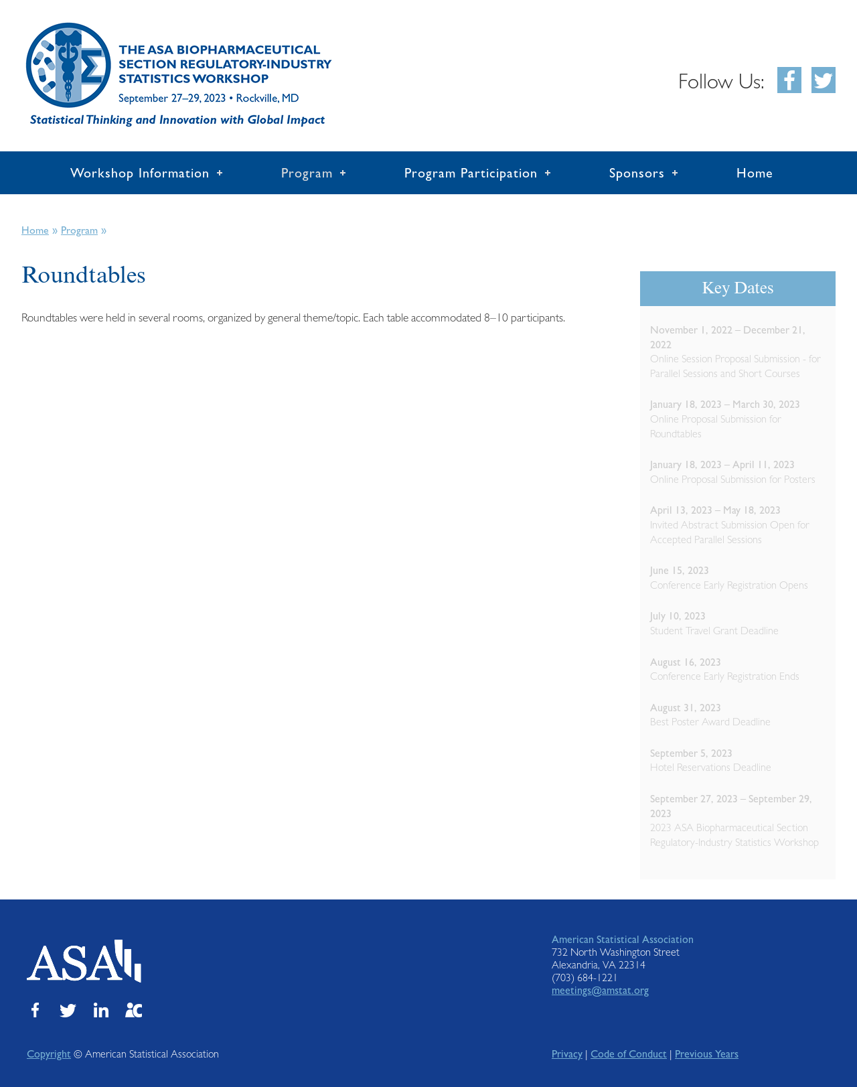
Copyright (49, 1053)
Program (307, 173)
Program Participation (471, 173)
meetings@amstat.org (600, 990)
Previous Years (706, 1053)
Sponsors (637, 173)
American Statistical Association (623, 939)
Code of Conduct (629, 1053)
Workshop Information (140, 173)
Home (754, 173)
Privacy (567, 1053)
